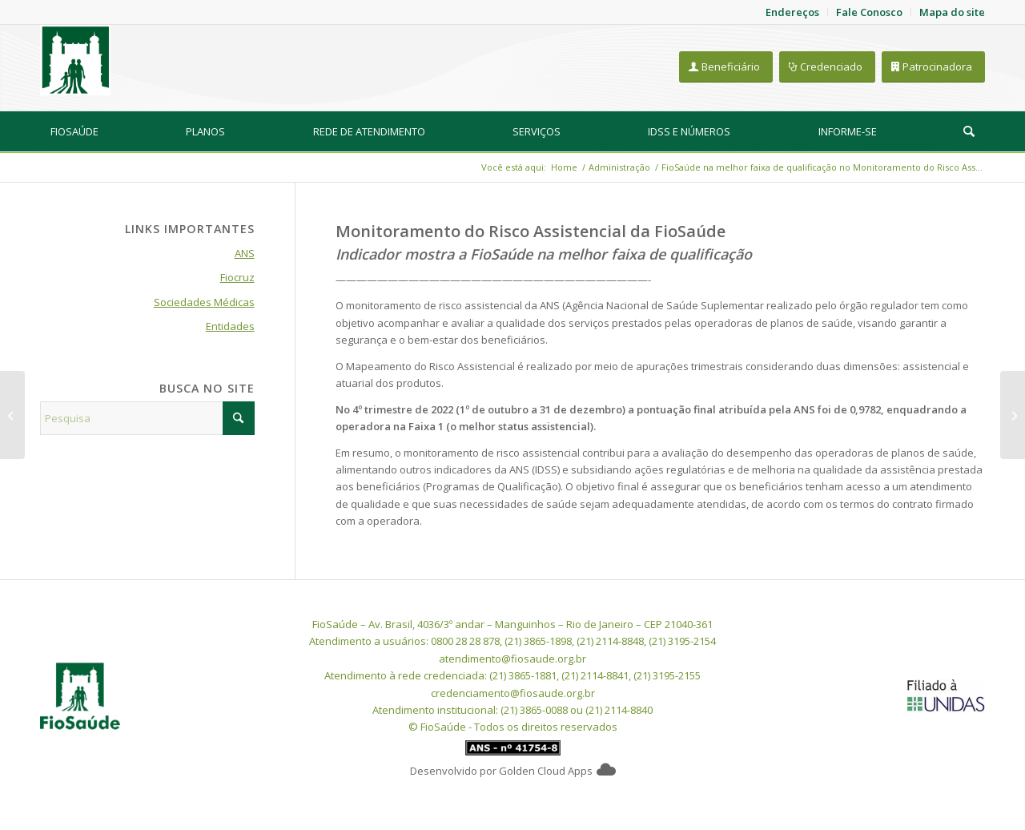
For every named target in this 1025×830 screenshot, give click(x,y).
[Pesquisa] (969, 131)
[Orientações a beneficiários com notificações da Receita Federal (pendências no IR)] (12, 415)
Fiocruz (237, 277)
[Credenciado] (827, 67)
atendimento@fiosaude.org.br (512, 658)
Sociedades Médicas (204, 302)
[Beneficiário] (726, 67)
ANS (245, 253)
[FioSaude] (75, 60)
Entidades (230, 326)
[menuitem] (74, 131)
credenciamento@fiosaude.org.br (513, 693)
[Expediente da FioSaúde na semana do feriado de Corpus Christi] (1012, 415)
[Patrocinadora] (933, 67)
